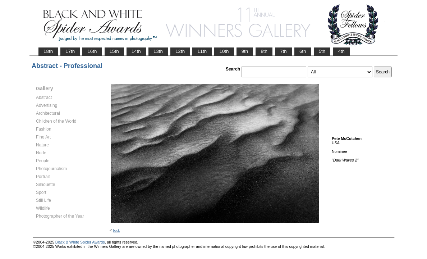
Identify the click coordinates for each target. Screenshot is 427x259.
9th (245, 51)
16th (92, 51)
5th (322, 51)
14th (136, 51)
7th (283, 51)
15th (114, 51)
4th (341, 51)
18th (48, 51)
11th (202, 51)
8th (264, 51)
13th (158, 51)
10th (224, 51)
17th (70, 51)
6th (302, 51)
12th (180, 51)
